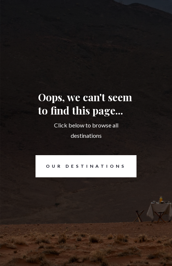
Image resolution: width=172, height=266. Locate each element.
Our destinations (81, 166)
